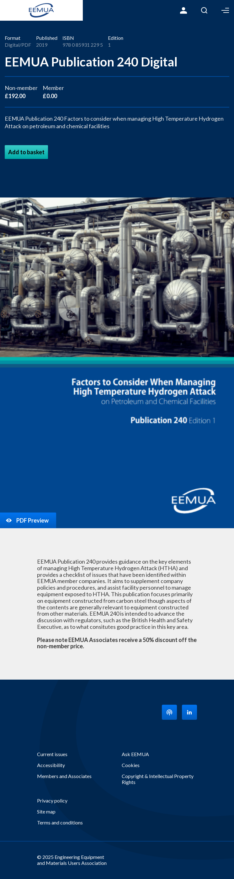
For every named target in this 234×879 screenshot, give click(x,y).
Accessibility (51, 765)
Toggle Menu (225, 10)
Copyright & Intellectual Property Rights (158, 779)
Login (183, 10)
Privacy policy (52, 800)
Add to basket (26, 152)
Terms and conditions (60, 822)
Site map (46, 811)
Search (204, 10)
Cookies (131, 765)
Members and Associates (64, 776)
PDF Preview (27, 520)
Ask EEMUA (135, 754)
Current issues (52, 754)
